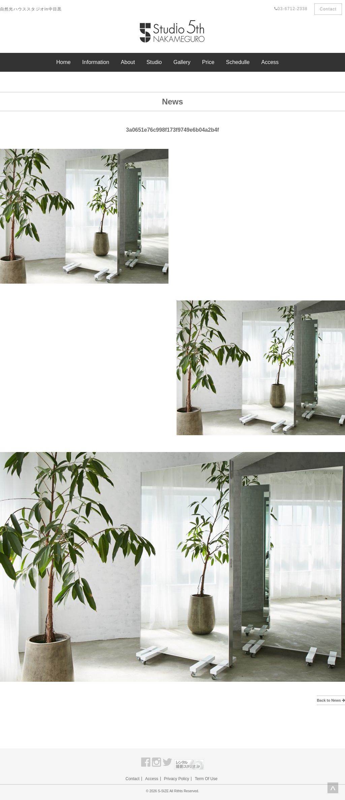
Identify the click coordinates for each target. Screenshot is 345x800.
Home (63, 62)
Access (270, 62)
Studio (154, 62)
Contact (328, 9)
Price (208, 62)
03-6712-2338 (291, 8)
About (128, 62)
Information (95, 62)
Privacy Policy (176, 778)
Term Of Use (206, 778)
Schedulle (238, 62)
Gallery (182, 62)
